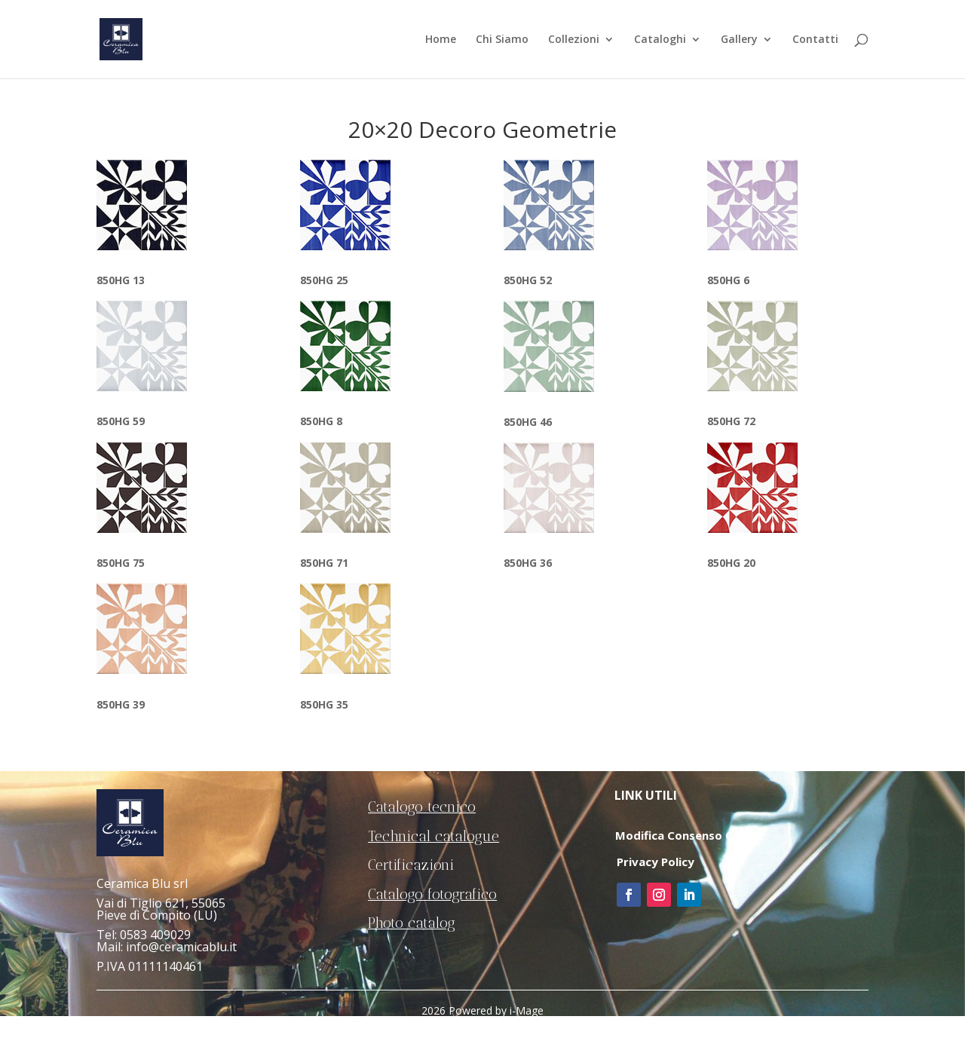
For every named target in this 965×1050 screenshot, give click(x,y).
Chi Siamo (502, 40)
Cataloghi (660, 40)
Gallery (739, 40)
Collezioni (573, 40)
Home (440, 40)
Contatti (815, 40)
